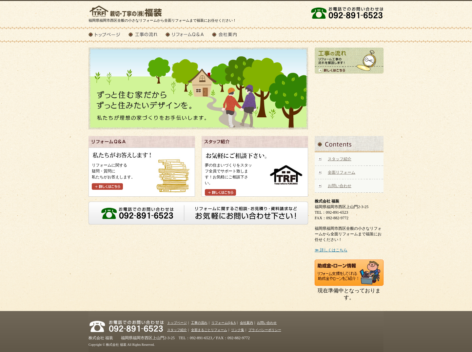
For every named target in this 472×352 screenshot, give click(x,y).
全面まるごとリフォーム (209, 330)
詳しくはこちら (107, 186)
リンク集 (237, 330)
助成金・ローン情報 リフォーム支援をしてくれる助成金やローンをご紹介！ (349, 273)
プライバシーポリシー (264, 330)
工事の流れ (147, 34)
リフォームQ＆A (189, 34)
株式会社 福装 (126, 9)
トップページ (108, 34)
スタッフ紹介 (339, 159)
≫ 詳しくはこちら (331, 250)
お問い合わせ (339, 186)
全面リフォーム (341, 172)
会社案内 (229, 34)
